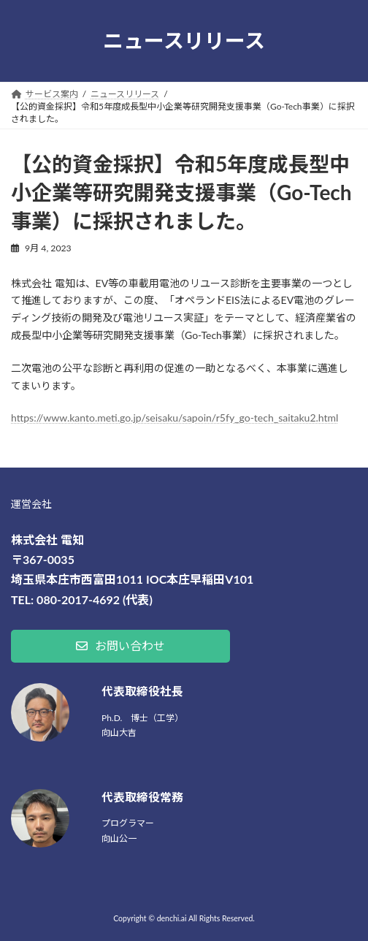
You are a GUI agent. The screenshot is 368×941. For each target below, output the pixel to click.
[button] (120, 646)
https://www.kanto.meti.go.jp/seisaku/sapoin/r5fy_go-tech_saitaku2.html (174, 417)
